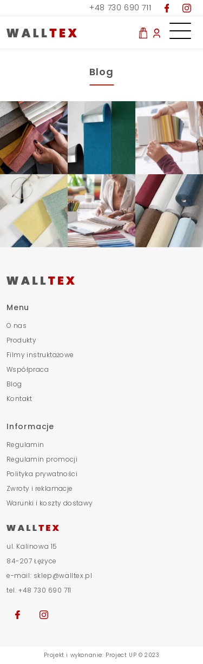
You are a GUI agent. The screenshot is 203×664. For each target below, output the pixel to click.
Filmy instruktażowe (40, 354)
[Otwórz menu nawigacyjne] (180, 27)
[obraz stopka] (34, 137)
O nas (16, 325)
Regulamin (25, 444)
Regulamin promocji (41, 459)
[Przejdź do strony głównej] (101, 279)
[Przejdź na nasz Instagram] (186, 7)
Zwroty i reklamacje (39, 488)
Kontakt (19, 398)
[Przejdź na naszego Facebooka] (17, 613)
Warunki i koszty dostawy (49, 503)
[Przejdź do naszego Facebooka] (167, 7)
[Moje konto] (157, 32)
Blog (14, 384)
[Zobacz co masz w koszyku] (143, 32)
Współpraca (27, 369)
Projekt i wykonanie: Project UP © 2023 (102, 655)
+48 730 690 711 (120, 7)
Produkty (21, 340)
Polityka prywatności (41, 473)
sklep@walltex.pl (63, 575)
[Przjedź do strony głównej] (59, 32)
